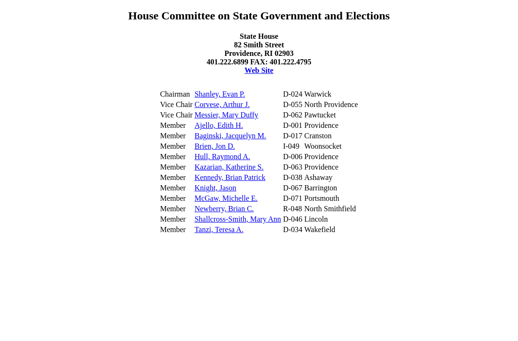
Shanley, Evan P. (219, 94)
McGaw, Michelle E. (225, 198)
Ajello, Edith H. (218, 125)
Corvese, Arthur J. (221, 104)
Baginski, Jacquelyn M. (230, 136)
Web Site (259, 70)
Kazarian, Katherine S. (229, 167)
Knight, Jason (215, 188)
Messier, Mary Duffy (226, 115)
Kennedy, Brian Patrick (229, 177)
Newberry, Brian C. (224, 209)
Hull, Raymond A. (222, 157)
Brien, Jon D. (214, 146)
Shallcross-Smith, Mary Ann (237, 219)
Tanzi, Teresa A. (218, 229)
